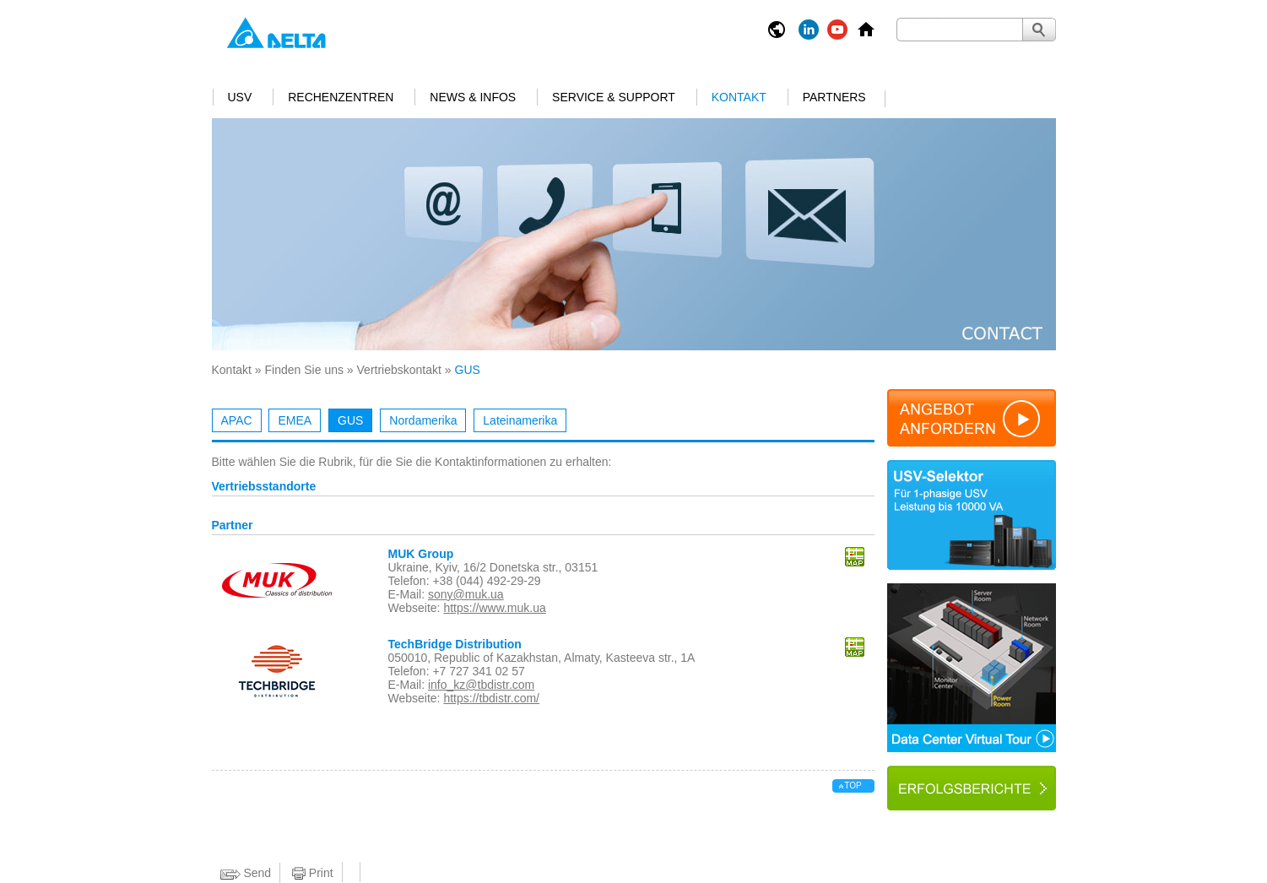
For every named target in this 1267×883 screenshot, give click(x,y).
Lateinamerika (520, 420)
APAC (236, 420)
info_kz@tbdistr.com (481, 684)
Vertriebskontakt (399, 369)
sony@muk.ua (466, 594)
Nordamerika (423, 420)
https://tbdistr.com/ (491, 698)
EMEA (294, 420)
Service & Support (613, 97)
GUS (350, 420)
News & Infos (472, 97)
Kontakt (739, 97)
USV (240, 97)
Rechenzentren (341, 97)
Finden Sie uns (304, 369)
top (852, 785)
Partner (232, 526)
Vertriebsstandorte (264, 487)
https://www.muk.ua (494, 608)
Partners (834, 97)
